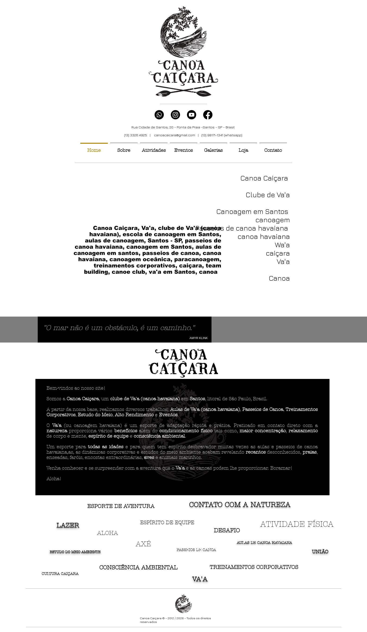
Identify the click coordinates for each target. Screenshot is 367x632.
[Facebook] (207, 114)
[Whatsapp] (159, 114)
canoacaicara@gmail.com (174, 135)
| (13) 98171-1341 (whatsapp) (218, 135)
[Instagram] (175, 114)
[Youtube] (191, 114)
